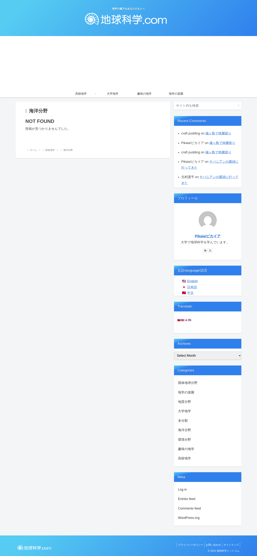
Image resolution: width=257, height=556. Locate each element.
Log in (182, 489)
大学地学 (184, 411)
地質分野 (184, 402)
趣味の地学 (186, 449)
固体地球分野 (187, 383)
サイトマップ (230, 544)
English (192, 281)
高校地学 (184, 458)
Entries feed (186, 499)
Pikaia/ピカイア (208, 236)
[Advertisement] (128, 63)
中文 (190, 293)
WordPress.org (189, 518)
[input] (207, 106)
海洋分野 (184, 430)
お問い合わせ (211, 544)
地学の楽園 (186, 392)
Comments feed (189, 508)
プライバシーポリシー (187, 544)
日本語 (192, 287)
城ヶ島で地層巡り (218, 133)
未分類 (183, 420)
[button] (238, 106)
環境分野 (184, 439)
